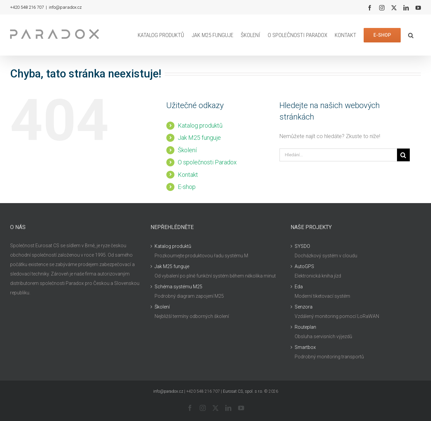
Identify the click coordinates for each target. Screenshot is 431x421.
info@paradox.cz (65, 7)
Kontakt (188, 174)
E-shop (187, 186)
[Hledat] (403, 155)
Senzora (303, 307)
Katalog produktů (200, 125)
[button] (410, 35)
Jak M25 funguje (199, 137)
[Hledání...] (338, 155)
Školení (187, 150)
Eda (299, 286)
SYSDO (302, 246)
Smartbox (305, 347)
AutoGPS (304, 266)
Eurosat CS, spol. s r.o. (243, 391)
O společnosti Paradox (207, 162)
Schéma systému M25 (178, 286)
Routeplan (305, 327)
